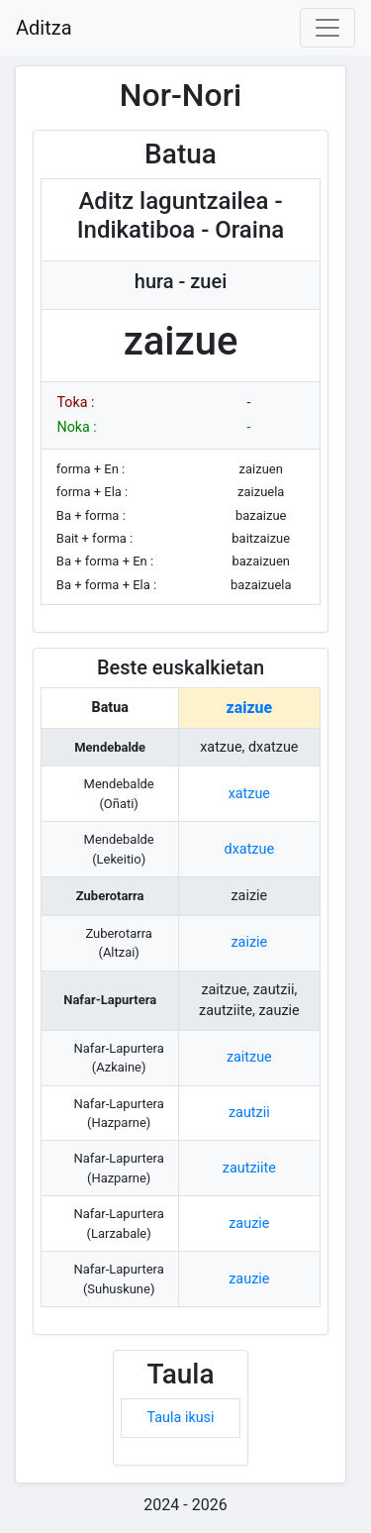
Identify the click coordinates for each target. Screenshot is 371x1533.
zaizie (249, 942)
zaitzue (249, 1057)
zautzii (249, 1112)
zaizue (249, 707)
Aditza (44, 28)
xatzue (249, 793)
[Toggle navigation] (327, 28)
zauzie (249, 1223)
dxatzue (250, 849)
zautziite (249, 1168)
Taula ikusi (180, 1417)
